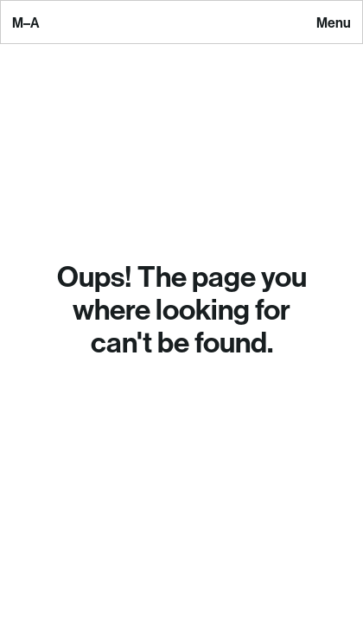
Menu (333, 23)
